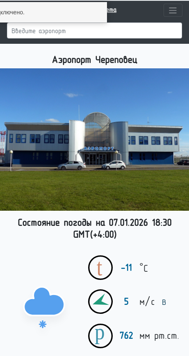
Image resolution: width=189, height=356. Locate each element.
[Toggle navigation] (173, 10)
